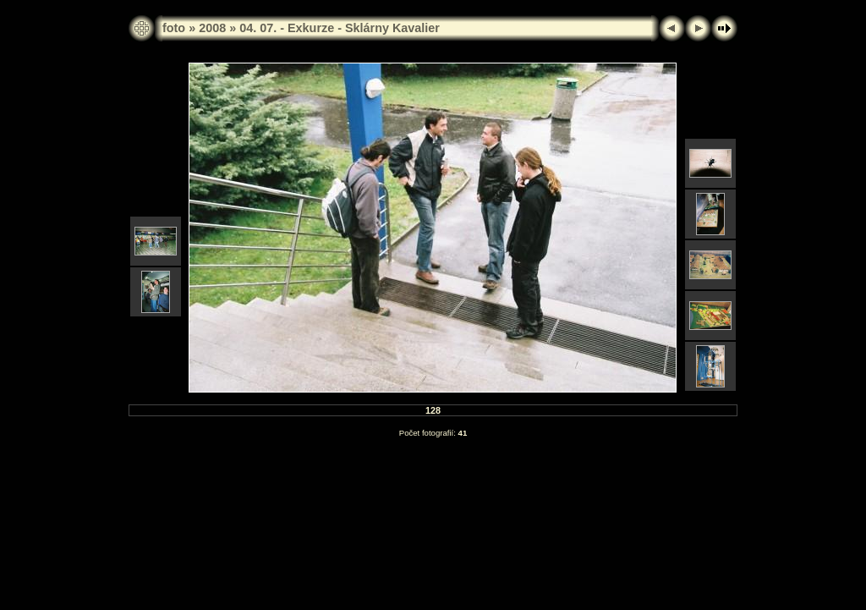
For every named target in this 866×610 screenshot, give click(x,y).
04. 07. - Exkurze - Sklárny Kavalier (339, 28)
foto (173, 28)
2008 (212, 28)
